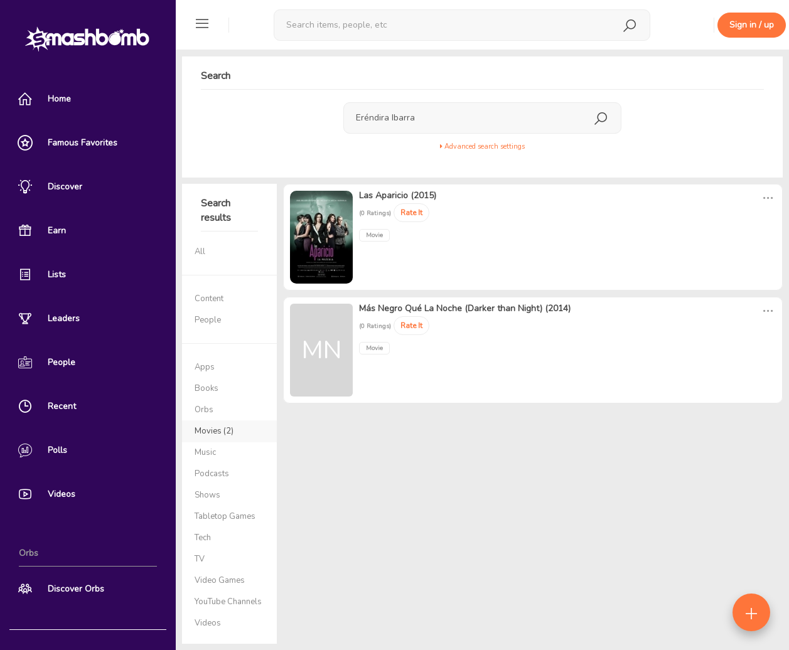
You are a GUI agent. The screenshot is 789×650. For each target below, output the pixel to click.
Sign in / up (751, 25)
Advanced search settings (482, 146)
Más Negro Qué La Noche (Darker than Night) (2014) (465, 308)
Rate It (411, 213)
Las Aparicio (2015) (397, 195)
